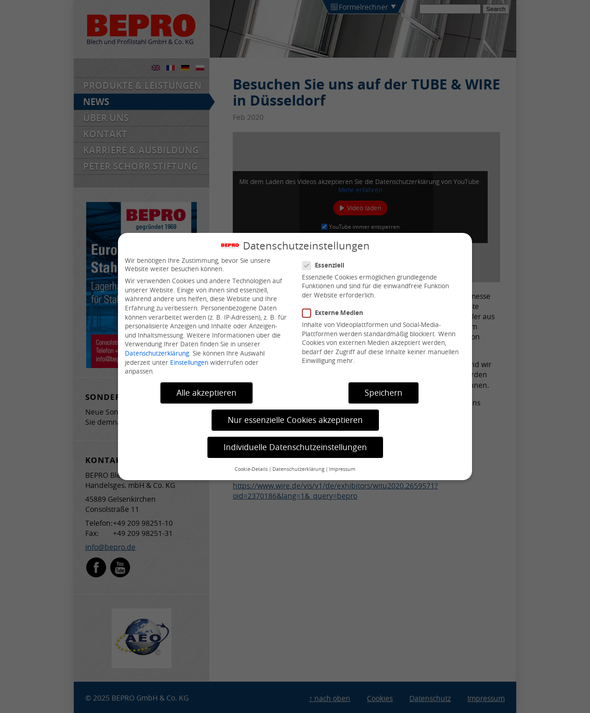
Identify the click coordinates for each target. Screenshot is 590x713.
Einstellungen (189, 362)
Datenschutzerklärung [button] (298, 469)
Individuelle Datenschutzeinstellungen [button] (295, 447)
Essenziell (327, 265)
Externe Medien (336, 313)
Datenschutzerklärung (157, 353)
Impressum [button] (342, 469)
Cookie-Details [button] (251, 469)
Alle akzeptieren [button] (206, 392)
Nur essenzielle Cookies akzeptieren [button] (295, 420)
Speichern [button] (383, 392)
